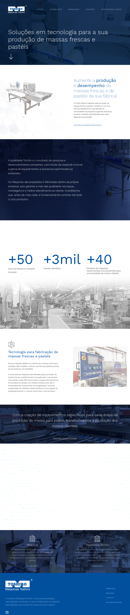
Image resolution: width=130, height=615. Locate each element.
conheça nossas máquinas (88, 125)
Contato (90, 9)
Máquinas (73, 9)
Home (40, 9)
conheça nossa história (65, 438)
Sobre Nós (56, 9)
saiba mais (32, 566)
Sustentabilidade (111, 9)
